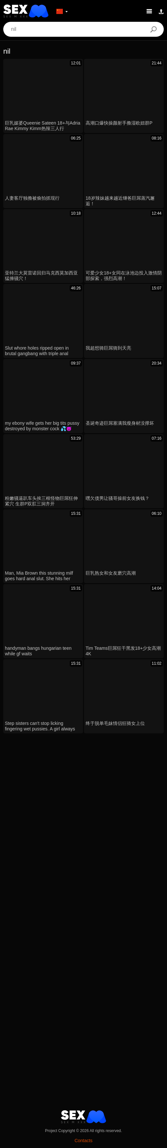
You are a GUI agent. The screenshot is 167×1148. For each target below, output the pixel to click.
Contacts (83, 1140)
